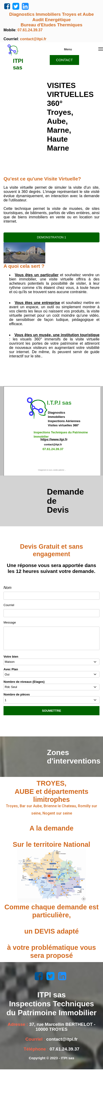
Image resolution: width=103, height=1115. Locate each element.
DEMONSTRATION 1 (51, 237)
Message (10, 622)
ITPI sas (18, 64)
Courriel (9, 605)
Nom (7, 588)
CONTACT (64, 60)
